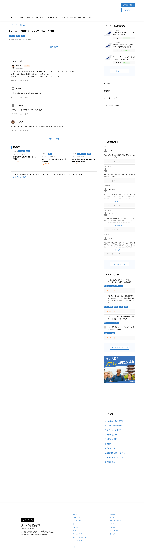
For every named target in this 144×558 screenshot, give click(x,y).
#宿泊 (125, 306)
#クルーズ (12, 36)
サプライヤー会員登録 (113, 425)
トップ (13, 17)
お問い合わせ (110, 448)
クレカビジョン (78, 534)
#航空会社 (22, 151)
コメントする (54, 139)
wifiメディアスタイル (79, 537)
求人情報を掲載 (111, 435)
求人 (63, 17)
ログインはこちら (19, 177)
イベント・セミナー (77, 17)
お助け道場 (39, 17)
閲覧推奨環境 (110, 462)
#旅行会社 (107, 286)
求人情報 (107, 83)
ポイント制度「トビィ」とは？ (117, 457)
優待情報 (107, 91)
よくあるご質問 (114, 530)
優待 (91, 17)
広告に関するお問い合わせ (115, 453)
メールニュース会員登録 (114, 421)
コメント (18, 161)
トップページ (13, 25)
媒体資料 (108, 444)
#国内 (113, 333)
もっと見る (119, 71)
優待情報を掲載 (111, 439)
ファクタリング (78, 540)
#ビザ (18, 36)
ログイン (128, 10)
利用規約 (112, 527)
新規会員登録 (128, 5)
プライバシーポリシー (116, 524)
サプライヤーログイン (113, 430)
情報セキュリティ (115, 521)
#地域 (89, 153)
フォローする (29, 520)
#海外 (23, 36)
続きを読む (54, 47)
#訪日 (84, 153)
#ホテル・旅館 (108, 306)
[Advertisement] (78, 7)
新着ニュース (25, 17)
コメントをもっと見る (119, 264)
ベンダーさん (52, 17)
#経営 (121, 286)
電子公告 (112, 534)
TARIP (75, 543)
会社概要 (112, 514)
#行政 (79, 153)
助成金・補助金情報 (111, 105)
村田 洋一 (19, 66)
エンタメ (75, 547)
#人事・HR (115, 286)
